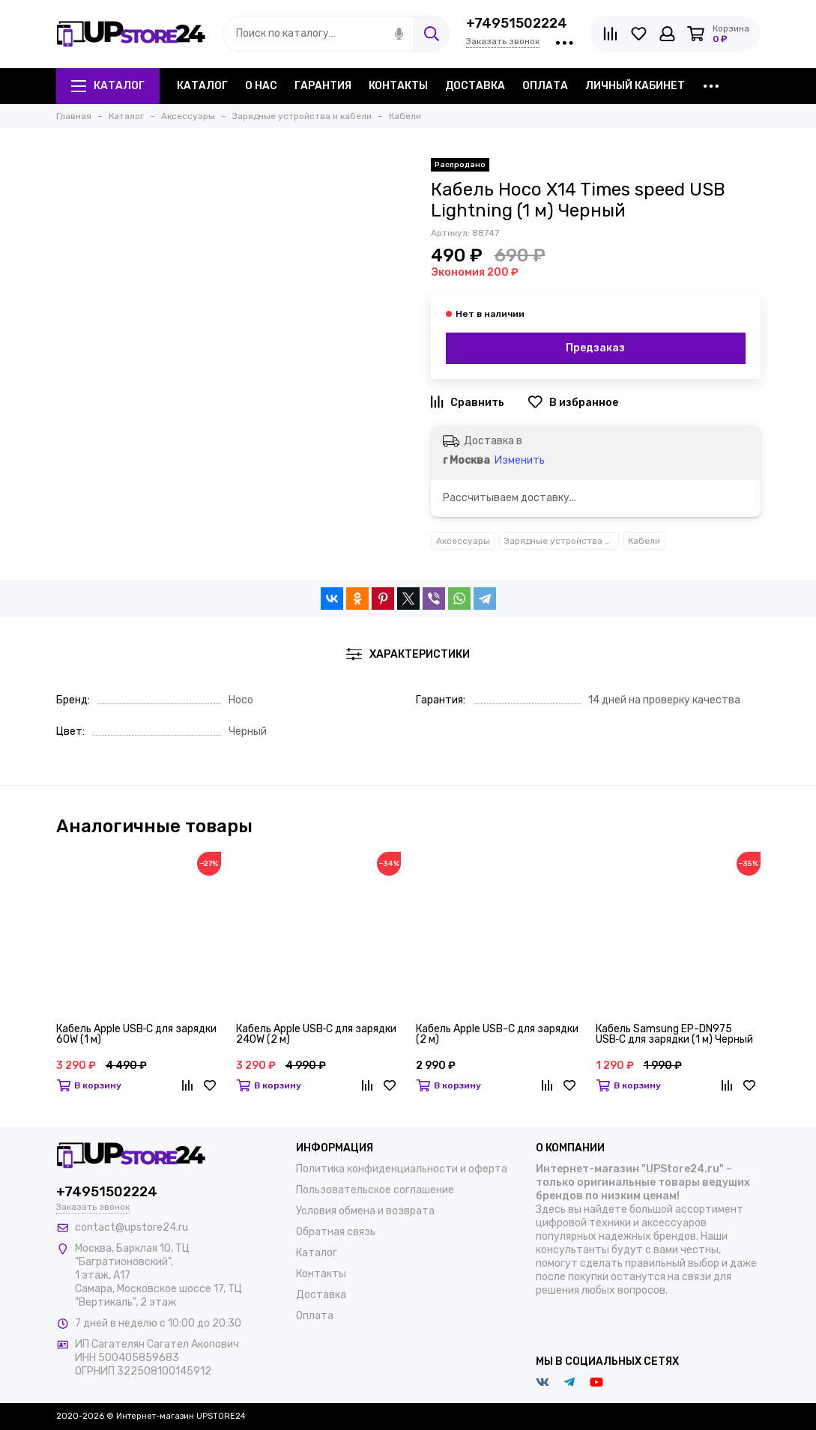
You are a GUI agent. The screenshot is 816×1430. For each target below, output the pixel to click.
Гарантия (322, 85)
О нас (261, 85)
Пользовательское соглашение (375, 1190)
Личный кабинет (635, 85)
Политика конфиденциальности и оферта (401, 1169)
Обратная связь (335, 1232)
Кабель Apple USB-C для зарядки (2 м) (497, 1035)
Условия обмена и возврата (365, 1211)
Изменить (520, 460)
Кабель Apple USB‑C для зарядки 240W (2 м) (316, 1035)
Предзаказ (595, 348)
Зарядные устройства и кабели (561, 541)
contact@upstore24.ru (131, 1227)
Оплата (545, 85)
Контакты (398, 85)
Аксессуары (463, 541)
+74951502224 (516, 23)
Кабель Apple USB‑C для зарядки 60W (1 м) (136, 1035)
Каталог (108, 85)
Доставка (475, 85)
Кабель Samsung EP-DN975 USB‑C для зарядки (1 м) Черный (675, 1035)
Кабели (644, 541)
